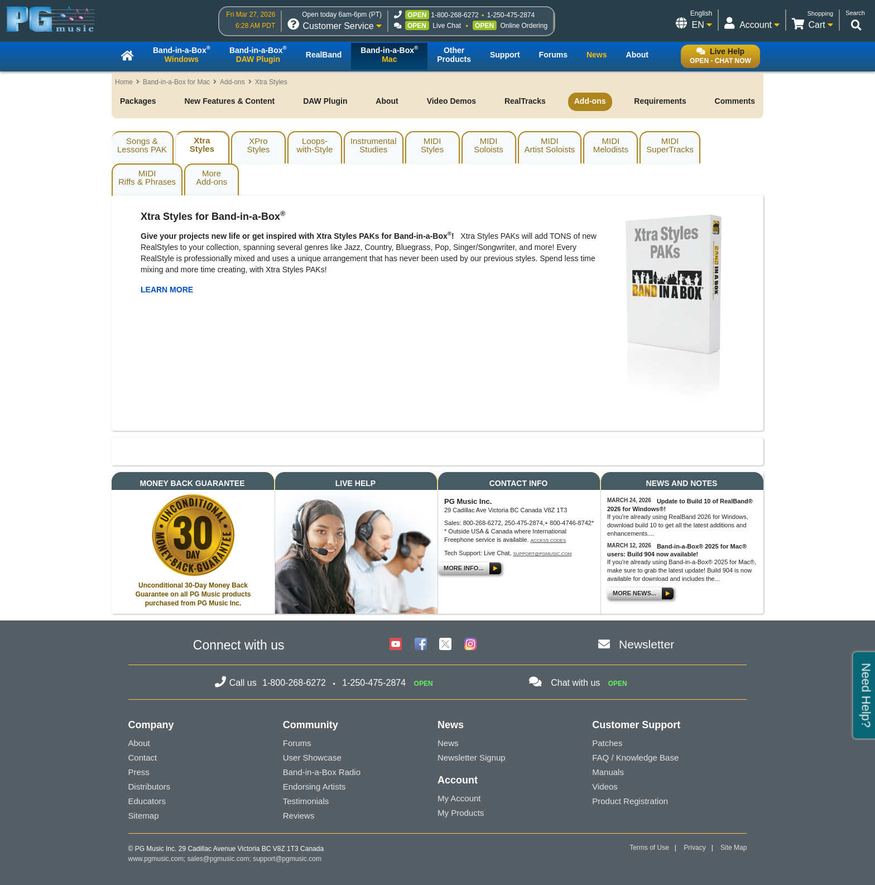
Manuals (608, 772)
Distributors (149, 786)
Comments (735, 101)
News (448, 743)
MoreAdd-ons (211, 177)
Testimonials (306, 801)
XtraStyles (202, 144)
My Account (459, 798)
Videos (605, 786)
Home (124, 82)
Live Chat (446, 26)
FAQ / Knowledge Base (635, 757)
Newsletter (646, 644)
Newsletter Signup (472, 757)
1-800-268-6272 (454, 15)
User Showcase (312, 757)
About (387, 101)
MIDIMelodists (610, 145)
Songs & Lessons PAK (142, 145)
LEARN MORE (167, 289)
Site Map (733, 848)
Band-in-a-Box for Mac (176, 82)
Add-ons (232, 82)
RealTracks (525, 101)
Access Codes (548, 540)
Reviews (299, 815)
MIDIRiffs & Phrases (147, 177)
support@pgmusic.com (542, 553)
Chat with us (575, 682)
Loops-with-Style (314, 145)
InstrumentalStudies (373, 145)
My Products (461, 812)
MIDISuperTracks (669, 145)
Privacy (694, 848)
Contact (142, 757)
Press (139, 772)
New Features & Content (229, 101)
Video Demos (451, 101)
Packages (138, 101)
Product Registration (630, 801)
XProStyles (258, 145)
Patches (607, 743)
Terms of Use (649, 848)
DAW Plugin (325, 101)
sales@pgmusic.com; (220, 859)
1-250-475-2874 (511, 15)
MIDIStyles (432, 145)
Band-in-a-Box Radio (321, 772)
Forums (297, 743)
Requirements (660, 101)
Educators (147, 801)
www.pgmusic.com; (157, 859)
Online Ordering (523, 26)
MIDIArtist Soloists (550, 145)
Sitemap (143, 815)
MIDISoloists (488, 145)
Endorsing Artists (314, 786)
